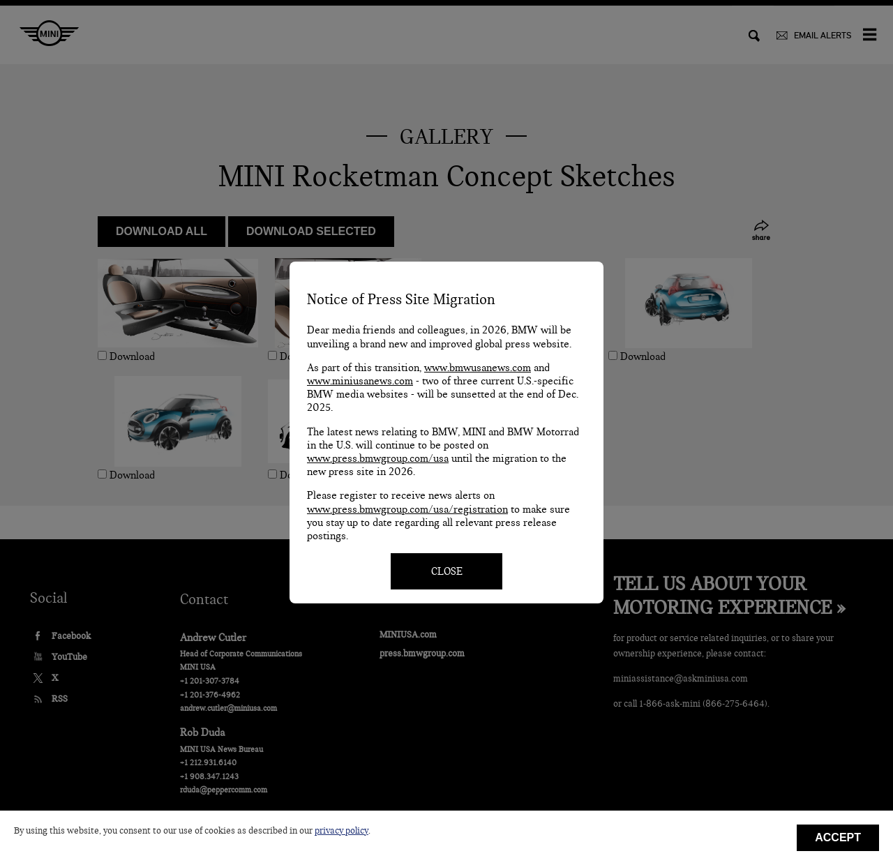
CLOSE (447, 571)
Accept (838, 837)
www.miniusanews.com (360, 381)
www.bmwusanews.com (477, 367)
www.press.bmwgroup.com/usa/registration (407, 509)
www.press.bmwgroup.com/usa (378, 458)
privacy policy (341, 830)
